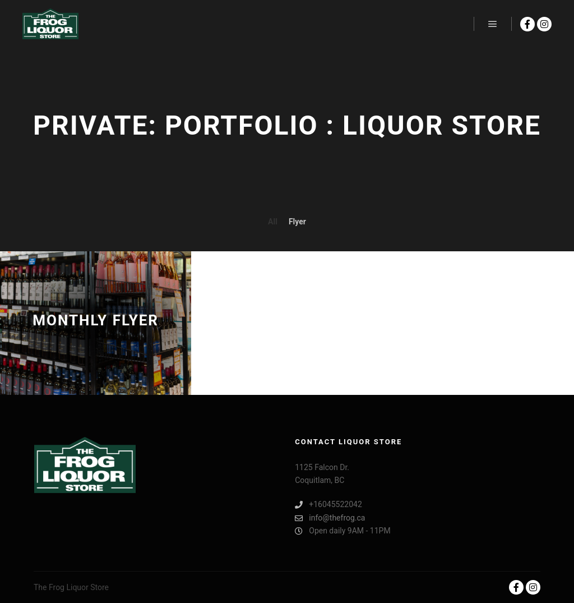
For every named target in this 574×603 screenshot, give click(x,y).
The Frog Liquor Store (71, 587)
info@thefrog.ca (330, 518)
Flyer (297, 221)
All (272, 221)
